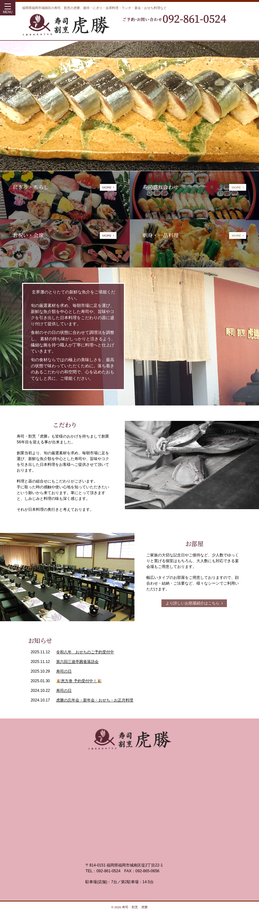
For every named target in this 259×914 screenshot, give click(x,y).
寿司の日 (64, 671)
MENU (7, 10)
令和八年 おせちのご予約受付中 (85, 652)
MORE (108, 187)
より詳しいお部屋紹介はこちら (194, 603)
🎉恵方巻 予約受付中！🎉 (78, 681)
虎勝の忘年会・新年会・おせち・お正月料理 (94, 700)
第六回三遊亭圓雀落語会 (77, 661)
